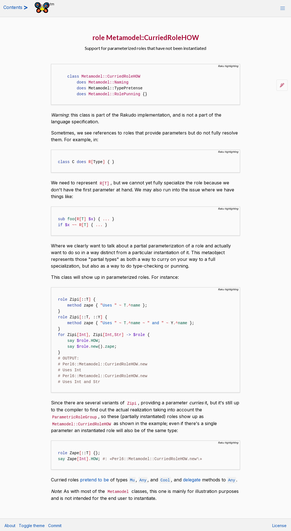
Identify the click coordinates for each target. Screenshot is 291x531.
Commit (55, 524)
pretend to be (94, 478)
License (279, 524)
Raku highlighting (228, 66)
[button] (282, 8)
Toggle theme (32, 524)
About (9, 524)
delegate (192, 478)
